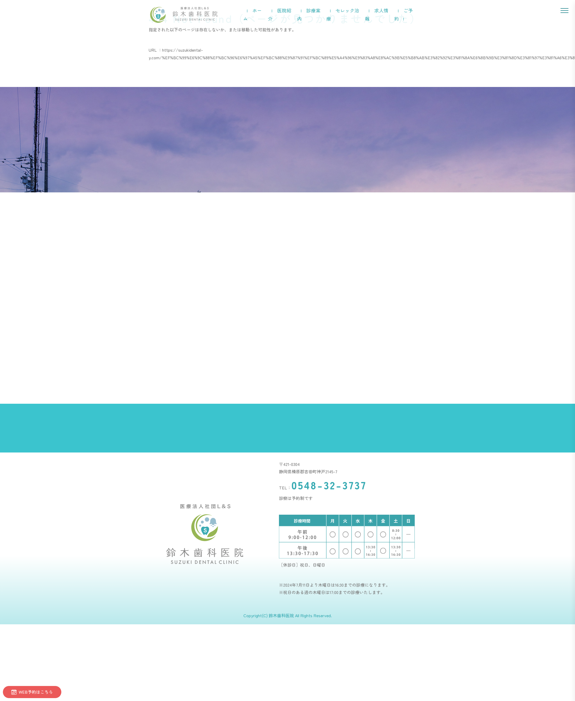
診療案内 (309, 14)
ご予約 (403, 14)
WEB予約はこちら (32, 692)
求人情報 (376, 14)
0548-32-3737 (329, 485)
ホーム (252, 14)
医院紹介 (279, 14)
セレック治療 (342, 14)
